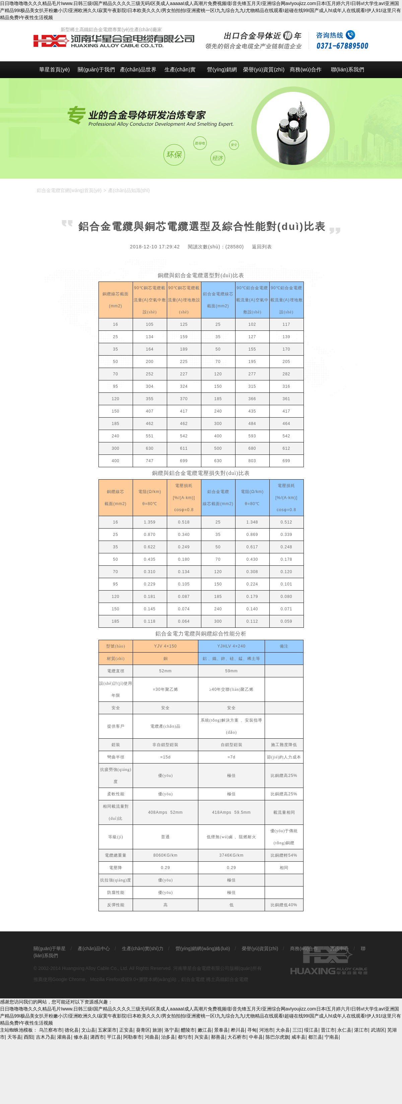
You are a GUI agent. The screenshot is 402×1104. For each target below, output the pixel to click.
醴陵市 (188, 1030)
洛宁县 (171, 1030)
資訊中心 (339, 948)
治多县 (168, 1037)
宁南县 (332, 1037)
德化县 (72, 1030)
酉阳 (28, 1037)
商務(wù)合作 (306, 69)
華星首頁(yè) (54, 69)
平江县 (114, 1037)
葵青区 (143, 1030)
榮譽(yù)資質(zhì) (264, 69)
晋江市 (328, 1030)
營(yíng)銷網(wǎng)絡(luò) (222, 72)
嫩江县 (205, 1030)
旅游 (157, 1030)
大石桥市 (236, 1037)
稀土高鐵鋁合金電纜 (227, 979)
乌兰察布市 (50, 1030)
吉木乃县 (45, 1037)
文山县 (88, 1030)
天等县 (14, 1037)
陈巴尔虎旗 (277, 1037)
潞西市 (97, 1037)
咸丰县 (298, 1037)
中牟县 (256, 1037)
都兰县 (315, 1037)
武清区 (378, 1030)
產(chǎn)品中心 (94, 948)
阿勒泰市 (132, 1037)
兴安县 (201, 1037)
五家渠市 (107, 1030)
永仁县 (344, 1030)
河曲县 (152, 1037)
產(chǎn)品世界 (138, 69)
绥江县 (311, 1030)
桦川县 (238, 1030)
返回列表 (262, 246)
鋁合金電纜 (193, 979)
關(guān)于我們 (96, 69)
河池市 (266, 1030)
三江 (297, 1030)
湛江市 (361, 1030)
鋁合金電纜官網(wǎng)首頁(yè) (69, 190)
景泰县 (221, 1030)
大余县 (283, 1030)
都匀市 (185, 1037)
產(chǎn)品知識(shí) (129, 190)
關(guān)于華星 (50, 948)
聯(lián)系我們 (347, 69)
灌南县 (64, 1037)
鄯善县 (218, 1037)
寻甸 (252, 1030)
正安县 (126, 1030)
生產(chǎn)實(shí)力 (180, 72)
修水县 (81, 1037)
